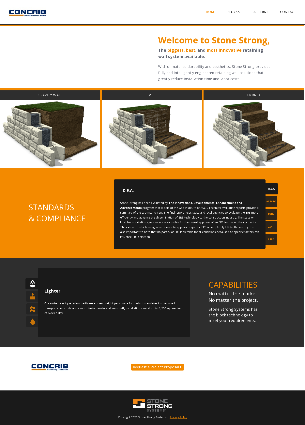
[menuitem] (210, 12)
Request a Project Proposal (156, 367)
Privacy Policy (178, 417)
